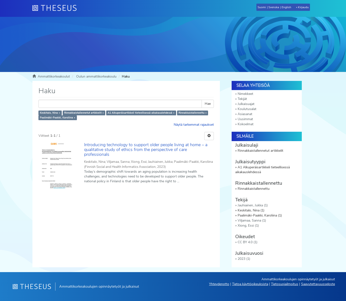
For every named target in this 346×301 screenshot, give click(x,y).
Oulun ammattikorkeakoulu (96, 76)
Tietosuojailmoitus (284, 284)
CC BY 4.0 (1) (247, 242)
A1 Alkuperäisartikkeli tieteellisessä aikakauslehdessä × (141, 113)
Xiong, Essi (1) (248, 225)
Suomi (262, 7)
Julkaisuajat (246, 104)
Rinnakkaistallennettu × (193, 113)
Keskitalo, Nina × (50, 113)
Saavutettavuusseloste (318, 284)
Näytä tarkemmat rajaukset (194, 124)
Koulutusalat (247, 109)
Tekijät (242, 99)
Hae (208, 103)
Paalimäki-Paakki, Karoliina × (57, 117)
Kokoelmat (245, 124)
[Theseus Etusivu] (56, 8)
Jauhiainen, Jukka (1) (253, 205)
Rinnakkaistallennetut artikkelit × (84, 113)
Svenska (273, 7)
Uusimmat (245, 119)
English (286, 7)
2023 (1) (244, 258)
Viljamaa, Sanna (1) (252, 220)
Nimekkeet (245, 94)
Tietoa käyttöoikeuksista (250, 284)
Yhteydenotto (219, 284)
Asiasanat (245, 114)
